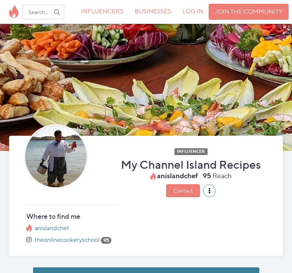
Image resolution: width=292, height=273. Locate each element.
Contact (183, 190)
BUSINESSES (153, 11)
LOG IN (192, 11)
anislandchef (52, 228)
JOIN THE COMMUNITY (248, 11)
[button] (209, 190)
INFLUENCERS (102, 11)
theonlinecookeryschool (67, 239)
